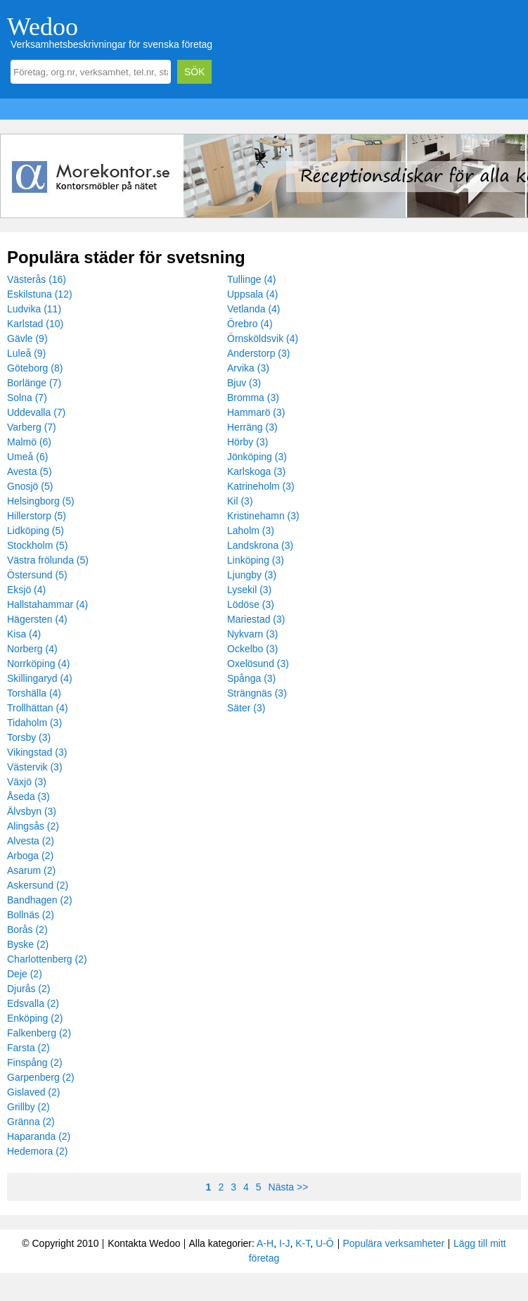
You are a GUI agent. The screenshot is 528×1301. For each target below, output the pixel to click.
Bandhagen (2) (39, 900)
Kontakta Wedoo (144, 1243)
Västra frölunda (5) (48, 560)
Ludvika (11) (34, 309)
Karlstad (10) (35, 323)
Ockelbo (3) (252, 648)
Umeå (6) (27, 456)
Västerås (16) (36, 279)
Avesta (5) (29, 471)
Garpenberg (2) (41, 1077)
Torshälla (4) (34, 693)
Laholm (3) (250, 530)
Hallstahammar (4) (47, 604)
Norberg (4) (32, 648)
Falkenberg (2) (39, 1033)
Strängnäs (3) (257, 693)
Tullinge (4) (251, 279)
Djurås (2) (28, 988)
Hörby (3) (247, 442)
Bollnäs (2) (30, 914)
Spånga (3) (251, 678)
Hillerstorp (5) (36, 515)
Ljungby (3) (251, 574)
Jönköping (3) (257, 456)
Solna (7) (27, 397)
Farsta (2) (28, 1047)
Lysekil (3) (249, 589)
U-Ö (325, 1243)
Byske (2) (28, 944)
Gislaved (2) (33, 1092)
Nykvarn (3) (252, 634)
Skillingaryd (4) (39, 678)
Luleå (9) (26, 353)
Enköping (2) (35, 1018)
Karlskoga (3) (256, 471)
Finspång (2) (35, 1062)
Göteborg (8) (35, 368)
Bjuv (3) (244, 382)
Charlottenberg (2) (47, 959)
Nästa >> (289, 1187)
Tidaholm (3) (34, 722)
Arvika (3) (248, 368)
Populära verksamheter (393, 1243)
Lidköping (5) (35, 530)
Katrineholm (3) (261, 486)
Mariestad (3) (256, 619)
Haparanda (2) (38, 1136)
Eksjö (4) (26, 589)
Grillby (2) (28, 1106)
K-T (302, 1243)
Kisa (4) (24, 634)
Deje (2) (24, 973)
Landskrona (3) (260, 545)
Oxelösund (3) (258, 663)
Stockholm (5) (37, 545)
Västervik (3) (35, 767)
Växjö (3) (26, 781)
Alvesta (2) (30, 840)
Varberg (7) (31, 427)
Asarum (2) (31, 870)
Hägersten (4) (37, 619)
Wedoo (42, 27)
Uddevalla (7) (36, 412)
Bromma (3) (253, 397)
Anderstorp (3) (258, 353)
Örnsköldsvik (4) (262, 338)
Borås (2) (27, 929)
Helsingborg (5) (41, 501)
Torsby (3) (29, 737)
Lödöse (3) (250, 604)
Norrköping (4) (38, 663)
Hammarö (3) (256, 412)
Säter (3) (246, 707)
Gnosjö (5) (30, 486)
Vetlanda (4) (254, 309)
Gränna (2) (31, 1121)
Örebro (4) (250, 323)
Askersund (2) (37, 885)
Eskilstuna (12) (39, 294)
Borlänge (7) (34, 382)
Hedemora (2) (37, 1151)
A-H (265, 1243)
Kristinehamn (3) (263, 515)
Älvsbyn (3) (31, 811)
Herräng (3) (252, 427)
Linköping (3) (255, 560)
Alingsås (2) (33, 826)
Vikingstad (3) (37, 752)
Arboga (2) (30, 855)
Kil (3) (240, 501)
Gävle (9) (27, 338)
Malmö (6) (29, 442)
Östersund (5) (37, 574)
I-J (284, 1243)
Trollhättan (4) (37, 707)
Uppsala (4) (252, 294)
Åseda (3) (28, 796)
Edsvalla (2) (33, 1003)
